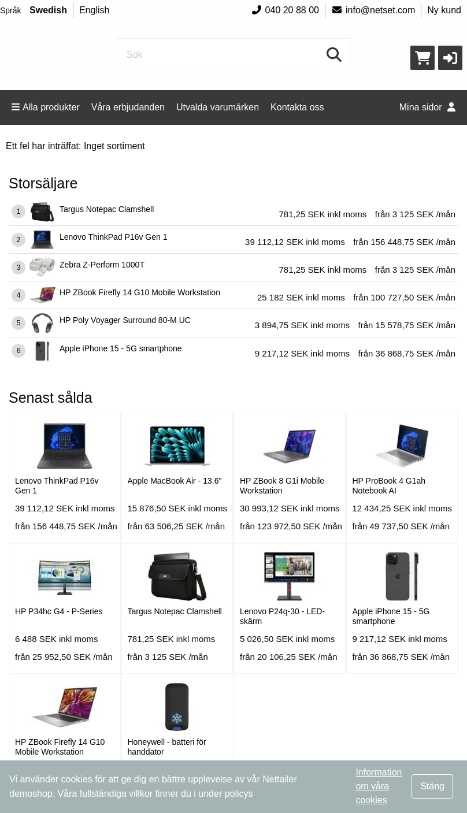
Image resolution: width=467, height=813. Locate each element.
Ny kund (444, 10)
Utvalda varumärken (217, 107)
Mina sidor (427, 107)
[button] (450, 58)
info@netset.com (373, 10)
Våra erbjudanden (128, 107)
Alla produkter (46, 107)
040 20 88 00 (285, 10)
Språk (10, 10)
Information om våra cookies (378, 786)
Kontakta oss (297, 107)
